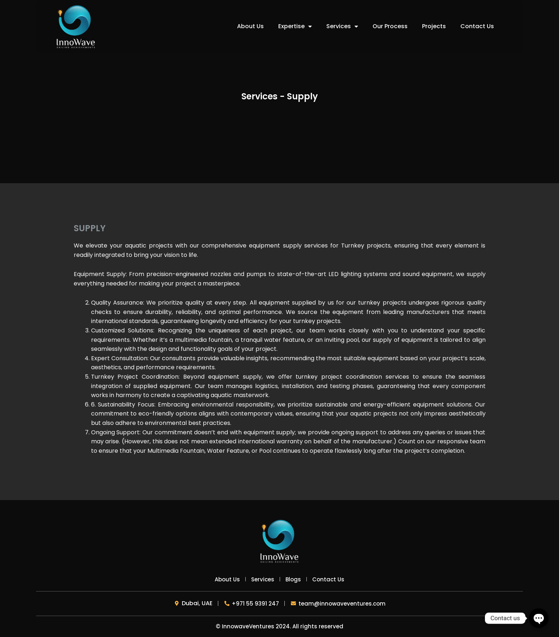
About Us (250, 26)
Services (342, 26)
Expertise (295, 26)
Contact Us (477, 26)
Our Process (390, 26)
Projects (434, 26)
